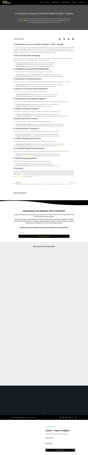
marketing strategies (27, 155)
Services (47, 2)
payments (61, 146)
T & (28, 417)
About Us (74, 2)
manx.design (19, 176)
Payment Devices (66, 2)
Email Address (50, 437)
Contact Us (81, 2)
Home (42, 2)
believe (56, 165)
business (22, 174)
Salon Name (49, 443)
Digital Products (55, 2)
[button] (47, 2)
